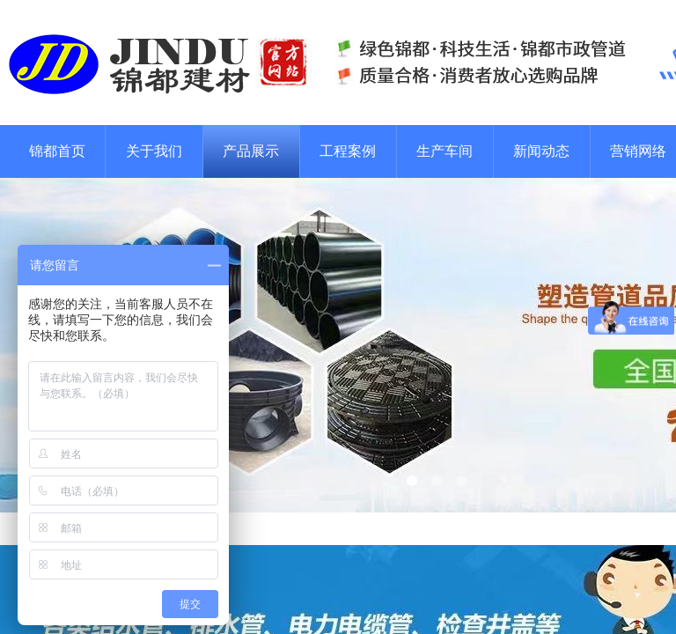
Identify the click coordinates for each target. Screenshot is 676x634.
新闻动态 (541, 151)
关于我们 (154, 151)
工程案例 (348, 151)
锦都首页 (57, 151)
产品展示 (251, 151)
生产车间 (444, 151)
